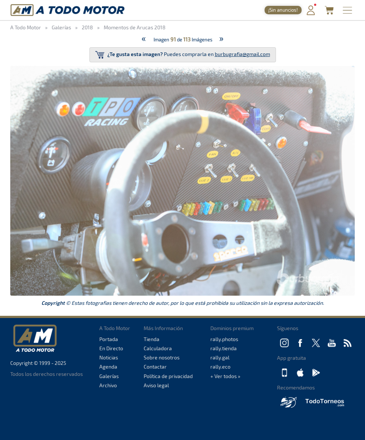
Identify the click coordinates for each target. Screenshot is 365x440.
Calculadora (158, 348)
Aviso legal (156, 385)
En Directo (111, 348)
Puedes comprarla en (182, 54)
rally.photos (224, 339)
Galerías (109, 376)
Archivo (108, 385)
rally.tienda (223, 348)
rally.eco (220, 366)
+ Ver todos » (225, 376)
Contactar (155, 366)
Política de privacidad (168, 376)
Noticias (108, 357)
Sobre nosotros (162, 357)
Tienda (151, 339)
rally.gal (219, 357)
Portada (108, 339)
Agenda (108, 366)
